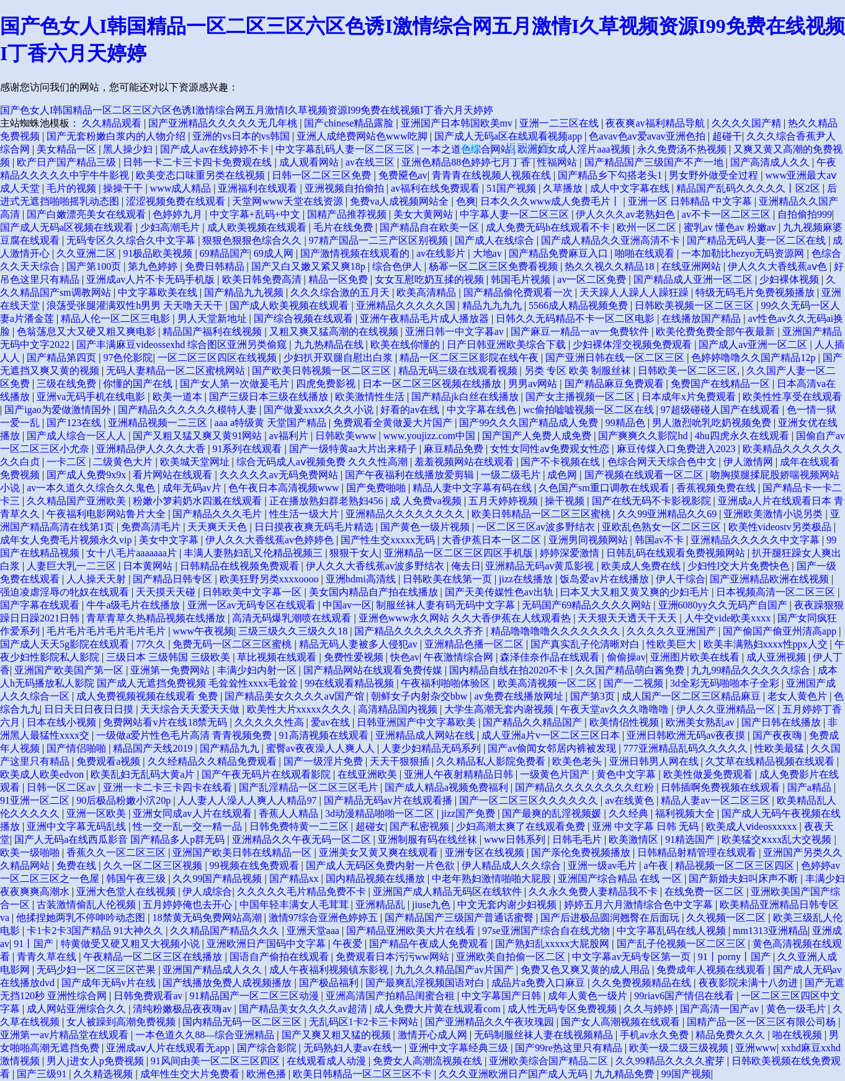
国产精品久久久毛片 (218, 514)
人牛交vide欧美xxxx (729, 618)
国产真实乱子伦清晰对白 (586, 644)
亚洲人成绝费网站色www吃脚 (363, 136)
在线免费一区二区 (705, 891)
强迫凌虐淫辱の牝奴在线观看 (66, 592)
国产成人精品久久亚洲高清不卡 (611, 240)
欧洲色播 (267, 1074)
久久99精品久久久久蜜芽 (671, 1061)
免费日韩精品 (216, 266)
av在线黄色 (630, 800)
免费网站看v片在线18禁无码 (166, 722)
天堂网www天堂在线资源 (289, 201)
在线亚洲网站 (692, 266)
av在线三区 (371, 162)
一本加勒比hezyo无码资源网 (744, 253)
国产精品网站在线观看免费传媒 (374, 670)
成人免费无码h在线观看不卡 (549, 227)
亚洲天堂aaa (314, 930)
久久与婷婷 (650, 1008)
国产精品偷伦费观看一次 (519, 292)
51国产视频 (512, 188)
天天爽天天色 (218, 527)
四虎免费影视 (327, 383)
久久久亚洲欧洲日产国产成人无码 (514, 1074)
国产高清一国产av (720, 1008)
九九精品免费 (625, 1074)
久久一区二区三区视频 (154, 865)
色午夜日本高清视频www (285, 488)
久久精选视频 (104, 1074)
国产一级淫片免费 (324, 761)
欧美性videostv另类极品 (781, 527)
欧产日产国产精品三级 (67, 162)
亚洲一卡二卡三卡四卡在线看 (169, 787)
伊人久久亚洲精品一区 (727, 709)
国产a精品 (810, 787)
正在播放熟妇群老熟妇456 (327, 501)
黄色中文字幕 (627, 774)
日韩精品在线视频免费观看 (241, 566)
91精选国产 (691, 839)
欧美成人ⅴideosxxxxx (753, 826)
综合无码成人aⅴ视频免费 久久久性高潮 (323, 461)
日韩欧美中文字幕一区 (253, 592)
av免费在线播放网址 (519, 696)
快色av (404, 657)
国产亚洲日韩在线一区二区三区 (616, 357)
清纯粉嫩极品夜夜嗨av (183, 1008)
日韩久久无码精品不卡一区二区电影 (576, 318)
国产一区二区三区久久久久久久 (530, 800)
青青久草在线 (48, 956)
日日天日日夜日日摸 (90, 709)
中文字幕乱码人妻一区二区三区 (346, 149)
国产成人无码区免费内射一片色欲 (381, 865)
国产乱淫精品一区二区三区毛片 (309, 787)
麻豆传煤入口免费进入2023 (677, 448)
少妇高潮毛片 (171, 227)
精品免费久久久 (731, 1035)
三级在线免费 (68, 383)
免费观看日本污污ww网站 (394, 956)
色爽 (466, 201)
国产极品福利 (330, 982)
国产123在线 (75, 422)
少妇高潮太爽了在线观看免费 (522, 826)
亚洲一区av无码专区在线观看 (252, 605)
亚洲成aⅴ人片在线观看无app (169, 1048)
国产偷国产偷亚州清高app (781, 631)
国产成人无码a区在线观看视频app (509, 136)
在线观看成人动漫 (328, 1061)
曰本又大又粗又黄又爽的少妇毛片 (636, 592)
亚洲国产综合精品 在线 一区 (621, 878)
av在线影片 (442, 253)
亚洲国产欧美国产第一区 (70, 670)
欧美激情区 (635, 839)
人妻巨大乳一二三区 (72, 566)
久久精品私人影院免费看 (492, 761)
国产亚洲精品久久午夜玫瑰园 (491, 1021)
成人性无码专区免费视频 (563, 1008)
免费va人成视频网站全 (400, 201)
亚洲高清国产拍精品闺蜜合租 (391, 995)
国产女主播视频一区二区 (581, 396)
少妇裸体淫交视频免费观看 (633, 344)
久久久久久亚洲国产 (672, 631)
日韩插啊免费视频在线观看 (721, 787)
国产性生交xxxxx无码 (389, 540)
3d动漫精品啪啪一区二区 (381, 813)
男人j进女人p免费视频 (96, 1061)
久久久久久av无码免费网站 (280, 474)
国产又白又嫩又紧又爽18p (309, 266)
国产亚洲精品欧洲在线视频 (770, 579)
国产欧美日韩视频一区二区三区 (322, 370)
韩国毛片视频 (522, 279)
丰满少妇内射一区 (258, 670)
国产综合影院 (268, 1048)
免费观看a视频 (109, 761)
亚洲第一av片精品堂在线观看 (65, 1035)
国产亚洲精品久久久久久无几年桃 (224, 123)
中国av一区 (347, 605)
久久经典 (630, 813)
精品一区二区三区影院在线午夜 (470, 357)
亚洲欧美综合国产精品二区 (549, 1061)
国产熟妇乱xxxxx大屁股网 (553, 943)
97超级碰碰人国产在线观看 (721, 409)
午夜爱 (349, 943)
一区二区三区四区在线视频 (218, 357)
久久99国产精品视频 (218, 878)
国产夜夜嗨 (779, 735)
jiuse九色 (432, 904)
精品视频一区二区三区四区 (736, 865)
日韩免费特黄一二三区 (300, 826)
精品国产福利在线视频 (213, 331)
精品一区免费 (339, 279)
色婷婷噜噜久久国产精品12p (754, 357)
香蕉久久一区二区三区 (117, 852)
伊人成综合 (207, 891)
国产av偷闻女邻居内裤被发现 (553, 748)
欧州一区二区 (648, 227)
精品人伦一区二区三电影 (116, 318)
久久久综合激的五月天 (341, 292)
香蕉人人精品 (290, 813)
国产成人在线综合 (496, 240)
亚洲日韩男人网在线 (655, 761)
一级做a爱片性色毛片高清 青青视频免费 (185, 735)
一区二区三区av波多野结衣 (536, 527)
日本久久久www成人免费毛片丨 (552, 201)
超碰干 (727, 136)
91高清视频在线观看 (325, 735)
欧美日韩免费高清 (263, 279)
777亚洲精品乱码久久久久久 (687, 748)
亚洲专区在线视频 (486, 852)
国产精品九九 (231, 748)
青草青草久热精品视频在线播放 (157, 618)
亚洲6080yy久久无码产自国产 (724, 605)
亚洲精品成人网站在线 (426, 735)
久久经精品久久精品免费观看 (213, 761)
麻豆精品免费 (455, 448)
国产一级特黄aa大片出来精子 (354, 448)
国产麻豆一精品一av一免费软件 (581, 331)
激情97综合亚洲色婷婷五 (324, 917)
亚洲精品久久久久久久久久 (406, 514)
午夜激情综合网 (460, 657)
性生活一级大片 (305, 514)
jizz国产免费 (469, 813)
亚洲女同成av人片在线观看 (193, 813)
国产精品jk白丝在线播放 (466, 396)
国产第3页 (593, 696)
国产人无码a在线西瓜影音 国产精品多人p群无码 (120, 839)
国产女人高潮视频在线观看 (621, 1021)
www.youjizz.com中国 (430, 435)
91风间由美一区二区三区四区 (216, 1061)
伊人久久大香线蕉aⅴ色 (778, 266)
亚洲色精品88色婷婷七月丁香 (467, 162)
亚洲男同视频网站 (589, 540)
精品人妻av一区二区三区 (716, 800)
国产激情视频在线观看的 (356, 253)
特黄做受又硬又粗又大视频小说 (131, 943)
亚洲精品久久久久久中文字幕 (756, 540)
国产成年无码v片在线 (109, 982)
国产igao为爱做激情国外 (59, 409)
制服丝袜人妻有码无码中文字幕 (446, 605)
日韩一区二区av (62, 787)
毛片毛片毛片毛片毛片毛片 (107, 631)
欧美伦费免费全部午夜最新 (716, 331)
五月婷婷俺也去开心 (189, 904)
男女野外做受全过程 (715, 175)
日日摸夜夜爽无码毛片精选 (315, 527)
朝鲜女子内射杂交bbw (420, 696)
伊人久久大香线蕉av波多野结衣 (376, 566)
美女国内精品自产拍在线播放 (374, 592)
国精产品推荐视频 (348, 214)
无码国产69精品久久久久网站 (587, 605)
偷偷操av (626, 657)
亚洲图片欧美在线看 (696, 657)
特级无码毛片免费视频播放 (756, 292)
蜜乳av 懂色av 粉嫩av (731, 227)
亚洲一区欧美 (97, 813)
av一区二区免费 (592, 279)
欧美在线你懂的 (406, 344)
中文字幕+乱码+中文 (256, 214)
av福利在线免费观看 (436, 188)
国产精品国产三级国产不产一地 (655, 162)
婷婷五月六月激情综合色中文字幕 (639, 904)
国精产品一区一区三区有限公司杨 (762, 1021)
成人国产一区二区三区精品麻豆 (692, 696)
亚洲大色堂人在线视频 (127, 891)
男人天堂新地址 (213, 318)
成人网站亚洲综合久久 (77, 1008)
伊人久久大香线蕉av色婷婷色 (270, 540)
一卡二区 (68, 461)
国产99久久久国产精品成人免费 (530, 422)
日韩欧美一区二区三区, (690, 370)
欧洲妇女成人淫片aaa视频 (574, 149)
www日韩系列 (516, 839)
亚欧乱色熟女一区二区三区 (662, 527)
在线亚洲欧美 (369, 774)
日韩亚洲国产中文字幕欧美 (417, 722)
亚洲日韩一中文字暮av (455, 331)
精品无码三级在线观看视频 (459, 370)
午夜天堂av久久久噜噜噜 (615, 709)
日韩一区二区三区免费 (322, 175)
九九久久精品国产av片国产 (455, 969)
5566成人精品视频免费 (579, 305)
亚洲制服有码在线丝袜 (429, 839)
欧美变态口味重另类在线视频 (201, 175)
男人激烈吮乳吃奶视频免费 (713, 422)
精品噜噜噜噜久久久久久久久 (556, 631)
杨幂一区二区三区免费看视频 (494, 266)
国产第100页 (94, 266)
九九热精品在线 (330, 344)
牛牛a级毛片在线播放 (134, 605)
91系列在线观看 (248, 448)
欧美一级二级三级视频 (680, 1048)
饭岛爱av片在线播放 (605, 579)
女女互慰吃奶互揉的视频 (430, 279)
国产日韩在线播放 (782, 722)
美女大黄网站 (424, 214)
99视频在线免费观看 (256, 865)
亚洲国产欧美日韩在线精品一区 (243, 852)
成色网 (563, 474)
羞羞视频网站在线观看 (465, 461)
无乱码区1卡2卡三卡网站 (365, 1021)
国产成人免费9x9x (87, 474)
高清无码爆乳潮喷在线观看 (293, 618)
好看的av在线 (411, 409)
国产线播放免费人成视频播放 (228, 982)
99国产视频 (686, 1074)
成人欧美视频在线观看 (258, 227)
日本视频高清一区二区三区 (777, 592)
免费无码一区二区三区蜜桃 (233, 644)
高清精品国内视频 (399, 709)
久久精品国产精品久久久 (226, 930)
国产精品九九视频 (245, 292)
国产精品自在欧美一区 (430, 227)
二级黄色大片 (124, 461)
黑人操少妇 (129, 149)
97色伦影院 (128, 357)
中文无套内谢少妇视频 (508, 904)
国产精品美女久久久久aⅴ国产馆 (295, 696)
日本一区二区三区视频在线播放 (433, 383)
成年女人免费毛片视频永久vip (67, 540)
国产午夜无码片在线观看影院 (267, 774)
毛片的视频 (73, 188)
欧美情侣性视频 (625, 722)
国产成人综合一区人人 (77, 435)
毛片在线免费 (344, 227)
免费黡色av (402, 175)
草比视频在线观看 (278, 657)
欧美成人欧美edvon (43, 774)
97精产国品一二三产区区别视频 (379, 240)
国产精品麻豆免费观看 (615, 383)
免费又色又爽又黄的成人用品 (586, 969)
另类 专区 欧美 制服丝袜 (578, 370)
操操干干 (124, 188)
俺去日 (466, 566)
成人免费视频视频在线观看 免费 (148, 696)
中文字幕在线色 (483, 409)
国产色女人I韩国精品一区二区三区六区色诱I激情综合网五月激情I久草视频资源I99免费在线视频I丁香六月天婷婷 (246, 110)
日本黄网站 (149, 566)
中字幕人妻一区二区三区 (515, 214)
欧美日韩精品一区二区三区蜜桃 (542, 514)
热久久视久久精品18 (610, 266)
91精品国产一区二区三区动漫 (255, 995)
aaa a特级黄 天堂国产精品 (272, 422)
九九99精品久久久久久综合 (752, 670)
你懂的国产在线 (139, 383)
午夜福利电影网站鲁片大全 (107, 514)
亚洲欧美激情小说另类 (774, 514)
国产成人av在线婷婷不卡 (215, 149)
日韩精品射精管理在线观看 (698, 852)
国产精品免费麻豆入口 (559, 253)
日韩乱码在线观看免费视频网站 (677, 553)
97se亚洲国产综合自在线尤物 (547, 930)
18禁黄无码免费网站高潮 (208, 917)
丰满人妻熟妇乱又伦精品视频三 (254, 553)
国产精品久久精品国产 (533, 722)
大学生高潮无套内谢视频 (500, 709)
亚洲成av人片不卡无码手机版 (151, 279)
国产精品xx (295, 878)
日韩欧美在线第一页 (448, 579)
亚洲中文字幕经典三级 (460, 1048)
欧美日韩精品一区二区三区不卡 (363, 1074)
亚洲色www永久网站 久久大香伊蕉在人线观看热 (466, 618)
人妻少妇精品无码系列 (432, 748)
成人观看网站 (310, 162)
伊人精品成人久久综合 (512, 865)
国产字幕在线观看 (41, 605)
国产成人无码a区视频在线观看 (68, 227)
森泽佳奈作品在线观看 (551, 657)
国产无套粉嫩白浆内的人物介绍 (117, 136)
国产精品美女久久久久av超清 (304, 1008)
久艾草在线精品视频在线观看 (771, 761)
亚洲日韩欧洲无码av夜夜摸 (687, 735)
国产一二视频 (635, 683)
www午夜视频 (203, 631)
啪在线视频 (798, 1035)
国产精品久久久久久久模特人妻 (188, 409)
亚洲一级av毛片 (603, 865)
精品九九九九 (493, 305)
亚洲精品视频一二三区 (159, 422)
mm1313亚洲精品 (770, 930)
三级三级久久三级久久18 (294, 631)
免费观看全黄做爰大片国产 (394, 422)
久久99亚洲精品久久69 (668, 514)
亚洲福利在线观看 (259, 188)
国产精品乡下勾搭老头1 (611, 175)
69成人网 (275, 253)
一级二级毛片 (512, 474)
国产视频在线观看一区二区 (645, 474)
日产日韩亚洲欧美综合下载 (507, 344)
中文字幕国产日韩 (502, 995)
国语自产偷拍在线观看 (280, 956)
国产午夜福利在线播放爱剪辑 (410, 474)
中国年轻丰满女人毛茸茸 (295, 904)
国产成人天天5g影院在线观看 (66, 644)
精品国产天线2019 (154, 748)
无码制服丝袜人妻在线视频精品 (544, 1035)
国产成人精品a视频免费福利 (448, 787)
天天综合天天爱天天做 (191, 709)
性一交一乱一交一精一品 (188, 826)
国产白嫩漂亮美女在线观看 (87, 214)
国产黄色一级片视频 (426, 527)
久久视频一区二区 (727, 917)
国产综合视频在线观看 (304, 318)
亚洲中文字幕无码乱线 (77, 826)
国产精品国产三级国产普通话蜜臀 (460, 917)
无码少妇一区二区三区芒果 (97, 969)
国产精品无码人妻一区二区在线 (757, 240)
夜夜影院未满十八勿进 (749, 982)
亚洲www (756, 1048)
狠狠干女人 (354, 553)
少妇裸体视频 (790, 279)
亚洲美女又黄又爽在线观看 (379, 852)
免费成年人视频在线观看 (712, 969)
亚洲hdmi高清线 (362, 579)
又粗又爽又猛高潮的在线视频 (335, 331)
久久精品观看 (113, 123)
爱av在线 (331, 722)
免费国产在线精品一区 (721, 383)
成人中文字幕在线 (631, 188)
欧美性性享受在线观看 (792, 396)
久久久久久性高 (270, 722)
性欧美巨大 (672, 644)
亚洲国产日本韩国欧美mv (458, 123)
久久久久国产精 (748, 123)
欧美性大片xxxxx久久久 (300, 709)
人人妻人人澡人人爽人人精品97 (248, 800)
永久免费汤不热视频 (683, 149)
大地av (488, 253)
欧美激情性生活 (371, 396)
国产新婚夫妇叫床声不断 (744, 878)
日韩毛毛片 (578, 839)
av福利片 (290, 435)
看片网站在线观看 (174, 474)
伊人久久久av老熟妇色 (626, 214)
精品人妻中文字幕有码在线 (473, 488)
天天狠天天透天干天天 (628, 618)
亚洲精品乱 (381, 904)
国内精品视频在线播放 (376, 878)
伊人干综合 (680, 579)
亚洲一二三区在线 (560, 123)
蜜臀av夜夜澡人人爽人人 (321, 748)
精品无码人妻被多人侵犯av (359, 644)
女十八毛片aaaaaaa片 (132, 553)
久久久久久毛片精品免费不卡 (303, 891)
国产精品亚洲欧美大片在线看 (412, 930)
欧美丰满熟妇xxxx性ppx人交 (767, 644)
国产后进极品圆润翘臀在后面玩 (611, 917)
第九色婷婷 (154, 266)
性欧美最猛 (780, 748)
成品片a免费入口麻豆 (539, 982)
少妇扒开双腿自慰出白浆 (339, 357)
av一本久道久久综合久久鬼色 (92, 488)
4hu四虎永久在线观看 (743, 435)
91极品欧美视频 (159, 253)
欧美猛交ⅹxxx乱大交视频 (778, 839)
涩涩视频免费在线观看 (177, 201)
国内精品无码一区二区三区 (243, 1021)
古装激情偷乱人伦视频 (87, 904)
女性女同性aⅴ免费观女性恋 (551, 448)
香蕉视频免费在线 (717, 488)
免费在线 (77, 865)
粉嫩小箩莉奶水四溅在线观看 (198, 501)
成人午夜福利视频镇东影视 (330, 969)
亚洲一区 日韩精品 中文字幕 (691, 201)
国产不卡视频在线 (561, 461)
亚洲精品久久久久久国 (407, 305)
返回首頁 (528, 148)
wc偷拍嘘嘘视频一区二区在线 (589, 409)
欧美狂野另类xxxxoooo (270, 579)
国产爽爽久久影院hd (644, 435)
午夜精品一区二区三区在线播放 (154, 956)
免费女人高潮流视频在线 (429, 1061)
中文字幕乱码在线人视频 (672, 930)
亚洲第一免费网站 (171, 670)
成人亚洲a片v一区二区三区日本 (551, 735)
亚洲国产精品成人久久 (213, 969)
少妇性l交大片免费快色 (739, 566)
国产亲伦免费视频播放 (582, 852)
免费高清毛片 (152, 527)
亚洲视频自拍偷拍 (346, 188)
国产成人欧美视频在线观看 (290, 305)
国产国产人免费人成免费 (538, 435)
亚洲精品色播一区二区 (475, 644)
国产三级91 (43, 1074)
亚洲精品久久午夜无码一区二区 (302, 839)
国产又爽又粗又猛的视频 (337, 1035)
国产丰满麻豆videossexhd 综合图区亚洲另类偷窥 (182, 344)
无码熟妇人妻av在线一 (354, 1048)
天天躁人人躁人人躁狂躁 (635, 292)
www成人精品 (182, 188)
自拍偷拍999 (804, 214)
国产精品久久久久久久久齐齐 (420, 631)
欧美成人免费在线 (642, 566)
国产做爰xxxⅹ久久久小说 (320, 409)
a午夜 (657, 865)
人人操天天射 (97, 579)
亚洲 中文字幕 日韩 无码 (646, 826)
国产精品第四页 (63, 357)
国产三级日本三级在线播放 (270, 396)
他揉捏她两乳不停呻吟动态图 (82, 917)
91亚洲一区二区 (36, 800)
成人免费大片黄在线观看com (438, 1008)
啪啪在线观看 (646, 253)
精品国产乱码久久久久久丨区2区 (749, 188)
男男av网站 (534, 383)
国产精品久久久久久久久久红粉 (585, 787)
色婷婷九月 (179, 214)
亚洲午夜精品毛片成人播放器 (425, 318)
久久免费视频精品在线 (643, 982)
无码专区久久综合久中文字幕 (132, 240)
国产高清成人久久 (771, 162)
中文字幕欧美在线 (159, 292)
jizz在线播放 (527, 579)
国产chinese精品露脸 (350, 123)
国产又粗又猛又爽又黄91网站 (198, 435)
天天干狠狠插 (401, 761)
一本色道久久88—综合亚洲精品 (206, 1035)
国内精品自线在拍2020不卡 (510, 670)
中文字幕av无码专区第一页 (632, 956)
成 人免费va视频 (427, 501)
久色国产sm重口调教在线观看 (605, 488)
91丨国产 (35, 943)
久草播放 (564, 188)
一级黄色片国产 (556, 774)
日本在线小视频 (63, 722)
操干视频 (566, 501)
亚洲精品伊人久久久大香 (152, 448)
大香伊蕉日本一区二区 (492, 540)
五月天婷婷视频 (504, 501)
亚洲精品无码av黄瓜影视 (540, 566)
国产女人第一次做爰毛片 (236, 383)
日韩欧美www (347, 435)
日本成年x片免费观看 (690, 396)
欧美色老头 (578, 761)
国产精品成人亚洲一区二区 (694, 279)
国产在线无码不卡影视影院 (652, 501)
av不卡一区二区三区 (727, 214)
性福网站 (558, 162)
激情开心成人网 (434, 1035)
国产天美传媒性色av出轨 (500, 592)
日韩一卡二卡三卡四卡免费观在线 (198, 162)
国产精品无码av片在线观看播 (389, 800)
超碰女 (370, 826)
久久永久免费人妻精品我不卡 (594, 891)
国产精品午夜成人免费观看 (430, 943)
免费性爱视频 (355, 657)
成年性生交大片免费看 (191, 1074)
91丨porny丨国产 (735, 956)
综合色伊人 (398, 266)
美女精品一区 (68, 149)
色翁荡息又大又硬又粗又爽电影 (87, 331)
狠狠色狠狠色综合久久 (253, 240)
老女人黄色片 (798, 696)
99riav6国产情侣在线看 (685, 995)
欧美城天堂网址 (196, 461)
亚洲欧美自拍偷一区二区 (512, 956)
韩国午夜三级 (137, 878)
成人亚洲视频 (777, 657)
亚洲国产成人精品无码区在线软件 (448, 891)
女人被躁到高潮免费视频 (122, 1021)
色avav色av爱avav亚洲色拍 (648, 136)
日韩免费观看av (149, 995)
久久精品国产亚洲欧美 (77, 501)
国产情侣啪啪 (78, 748)
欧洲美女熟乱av (701, 722)
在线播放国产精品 (702, 318)
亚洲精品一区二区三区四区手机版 (459, 553)
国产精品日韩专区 (174, 579)
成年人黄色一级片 (589, 995)
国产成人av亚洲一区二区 (754, 344)
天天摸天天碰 (167, 592)
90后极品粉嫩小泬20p (124, 800)
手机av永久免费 (655, 1035)
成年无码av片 (193, 488)
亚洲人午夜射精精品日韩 (460, 774)
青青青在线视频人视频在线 (492, 175)
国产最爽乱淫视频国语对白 (426, 982)
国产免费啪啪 (377, 488)
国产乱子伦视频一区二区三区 (682, 943)
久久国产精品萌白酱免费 (631, 670)
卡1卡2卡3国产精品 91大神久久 (96, 930)
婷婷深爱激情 (571, 553)
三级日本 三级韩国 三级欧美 (169, 657)
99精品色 (627, 422)
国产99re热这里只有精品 (569, 1048)
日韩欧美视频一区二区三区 (695, 305)
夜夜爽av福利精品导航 (656, 123)
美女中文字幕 (170, 540)
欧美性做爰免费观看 (709, 774)
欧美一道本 (179, 396)
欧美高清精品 (427, 292)
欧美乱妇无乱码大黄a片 (144, 774)
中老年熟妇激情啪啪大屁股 (492, 878)
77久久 (152, 644)
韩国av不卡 (660, 540)
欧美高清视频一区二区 (548, 683)
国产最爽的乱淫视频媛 (553, 813)
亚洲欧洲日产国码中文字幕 (267, 943)
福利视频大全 (686, 813)
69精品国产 (224, 253)
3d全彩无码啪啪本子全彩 (726, 683)
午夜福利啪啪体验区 (447, 683)
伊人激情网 (749, 461)
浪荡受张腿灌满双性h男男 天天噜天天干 (136, 305)
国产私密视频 (421, 826)
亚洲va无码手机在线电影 (92, 396)
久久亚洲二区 (87, 253)
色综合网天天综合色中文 (663, 461)
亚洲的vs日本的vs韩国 (242, 136)
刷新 (471, 148)
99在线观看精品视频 (350, 683)
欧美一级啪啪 (31, 852)
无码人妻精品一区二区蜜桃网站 (177, 370)
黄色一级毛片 (797, 1008)
